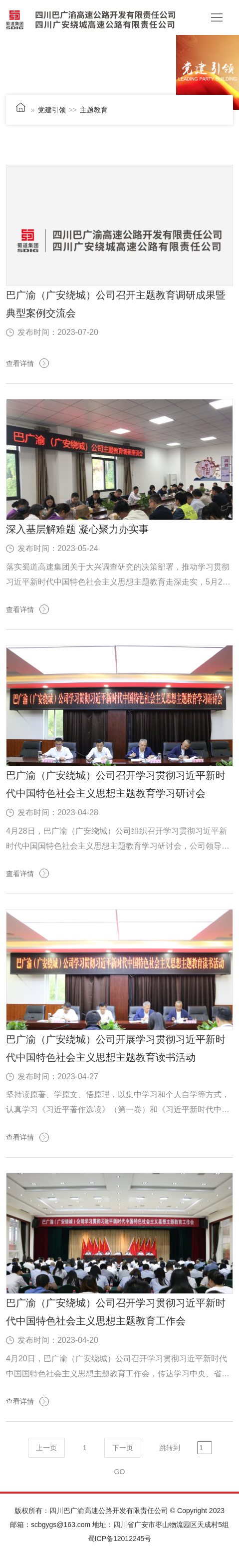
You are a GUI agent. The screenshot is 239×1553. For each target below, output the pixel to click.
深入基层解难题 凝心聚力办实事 (77, 529)
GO (119, 1472)
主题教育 (94, 110)
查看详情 (20, 363)
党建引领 (52, 110)
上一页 (46, 1448)
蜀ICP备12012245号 (120, 1539)
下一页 (122, 1448)
